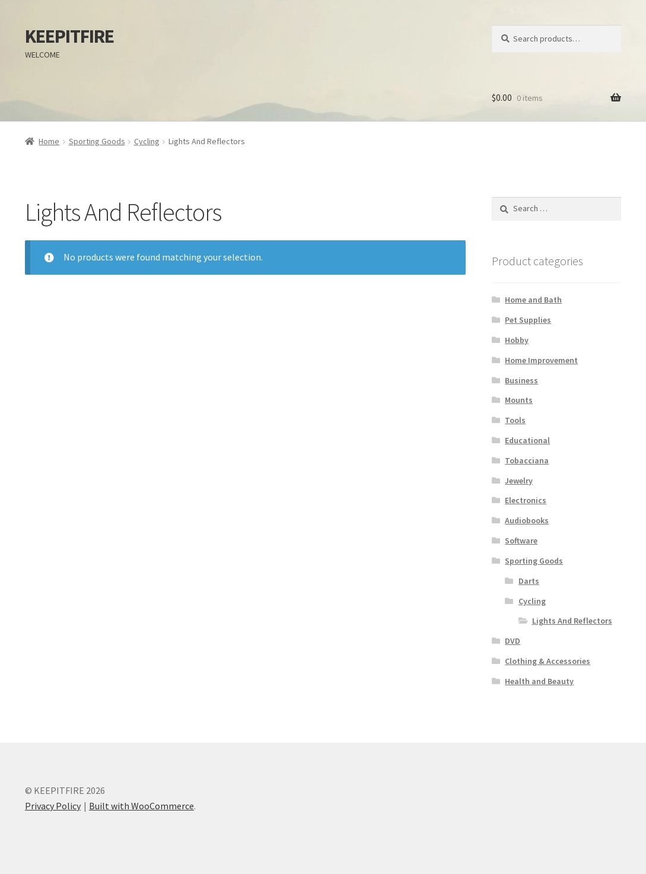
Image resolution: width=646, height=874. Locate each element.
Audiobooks (527, 520)
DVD (512, 640)
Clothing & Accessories (547, 661)
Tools (515, 420)
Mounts (519, 400)
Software (521, 540)
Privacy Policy (53, 806)
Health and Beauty (539, 681)
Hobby (517, 340)
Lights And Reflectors (572, 620)
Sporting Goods (97, 141)
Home (49, 141)
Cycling (147, 141)
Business (521, 380)
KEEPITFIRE (69, 36)
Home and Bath (533, 299)
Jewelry (519, 480)
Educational (527, 440)
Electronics (525, 500)
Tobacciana (527, 460)
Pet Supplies (528, 319)
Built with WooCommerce (141, 806)
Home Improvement (541, 360)
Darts (528, 581)
